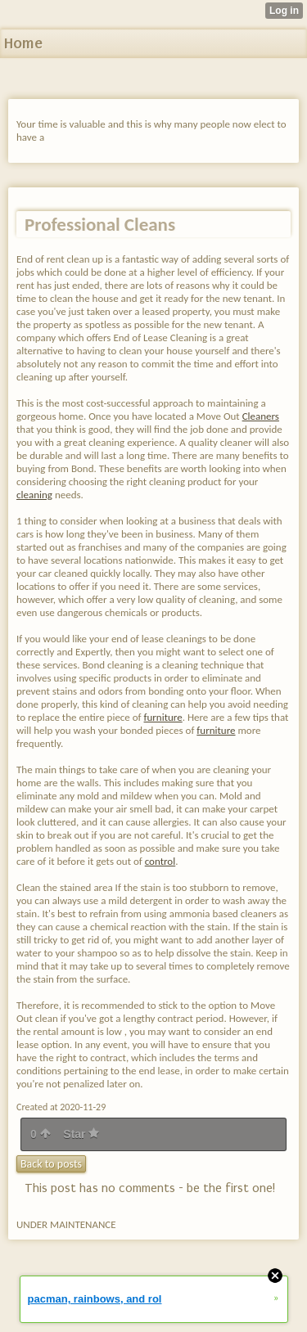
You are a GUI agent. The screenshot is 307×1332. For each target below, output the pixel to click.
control (160, 861)
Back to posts (51, 1164)
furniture (163, 717)
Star (81, 1134)
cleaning (34, 494)
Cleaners (260, 416)
